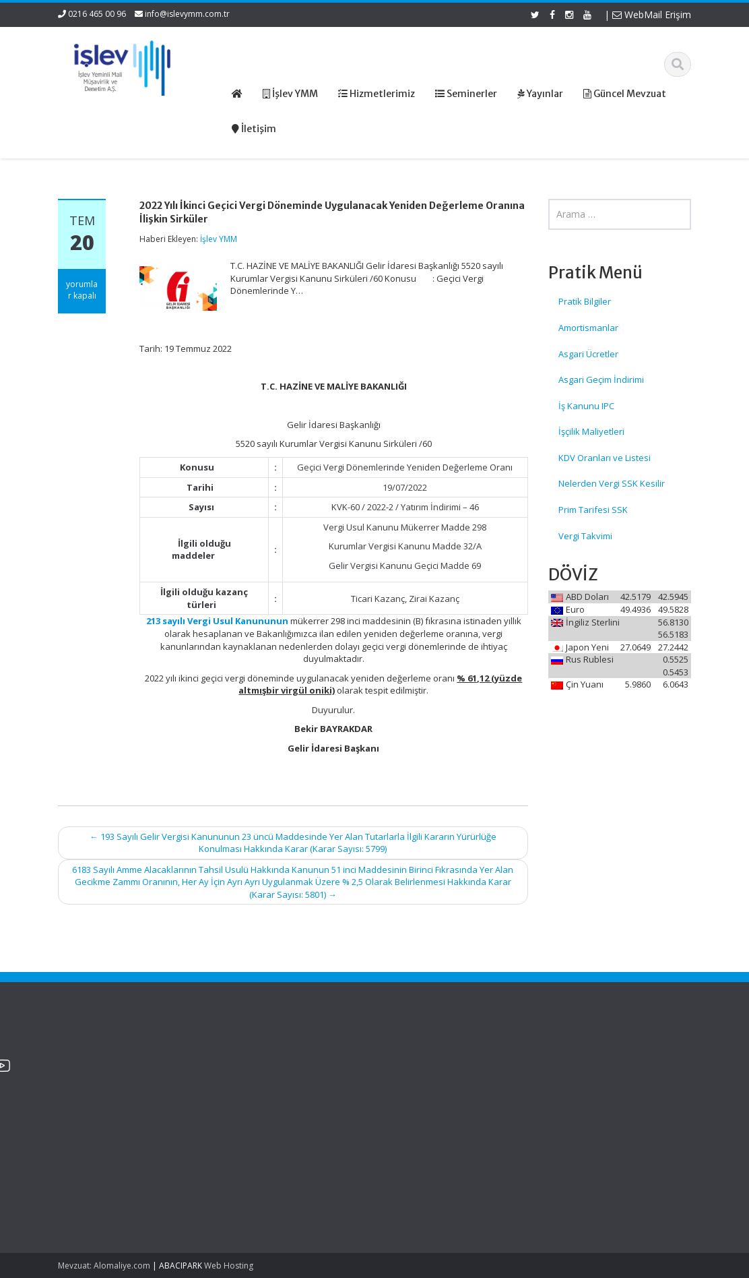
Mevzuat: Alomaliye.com (104, 1265)
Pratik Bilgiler (584, 301)
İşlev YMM (218, 239)
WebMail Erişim (651, 14)
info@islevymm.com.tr (187, 14)
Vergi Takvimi (585, 536)
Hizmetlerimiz (429, 1082)
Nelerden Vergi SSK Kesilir (611, 483)
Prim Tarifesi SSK (593, 510)
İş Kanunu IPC (586, 406)
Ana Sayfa (422, 1057)
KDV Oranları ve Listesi (604, 458)
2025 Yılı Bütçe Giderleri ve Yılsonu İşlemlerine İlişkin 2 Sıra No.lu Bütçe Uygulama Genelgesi (112, 1082)
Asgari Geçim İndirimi (601, 379)
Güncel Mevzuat (434, 1095)
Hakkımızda (425, 1069)
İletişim (415, 1107)
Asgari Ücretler (588, 354)
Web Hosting (228, 1265)
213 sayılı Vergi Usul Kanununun (217, 621)
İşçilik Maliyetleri (591, 431)
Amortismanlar (588, 328)
